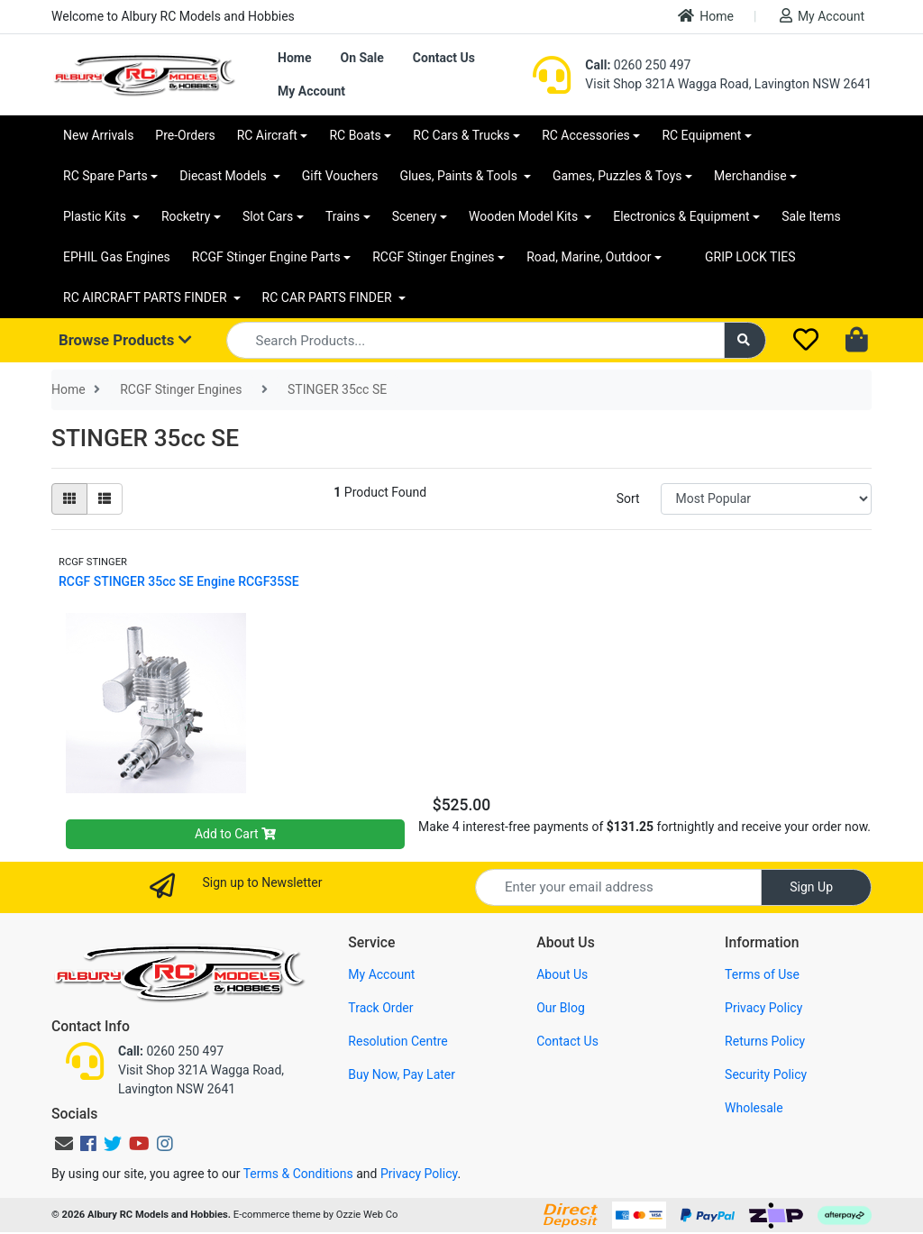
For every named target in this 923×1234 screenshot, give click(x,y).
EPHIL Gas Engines (116, 257)
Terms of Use (762, 974)
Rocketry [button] (185, 216)
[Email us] (64, 1144)
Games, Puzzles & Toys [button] (617, 176)
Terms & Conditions (298, 1173)
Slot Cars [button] (267, 216)
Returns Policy (765, 1041)
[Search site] (745, 340)
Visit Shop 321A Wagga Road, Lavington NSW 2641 (728, 84)
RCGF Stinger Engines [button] (433, 257)
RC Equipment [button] (701, 135)
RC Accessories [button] (586, 135)
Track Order (380, 1008)
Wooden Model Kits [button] (525, 216)
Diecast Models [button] (224, 176)
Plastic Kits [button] (96, 216)
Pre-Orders (185, 135)
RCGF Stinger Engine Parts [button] (266, 257)
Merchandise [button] (750, 176)
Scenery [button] (414, 216)
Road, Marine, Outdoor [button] (588, 257)
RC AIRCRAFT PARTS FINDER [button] (146, 297)
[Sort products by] (766, 499)
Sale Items (811, 216)
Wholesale (754, 1108)
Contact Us (444, 57)
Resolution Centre (397, 1041)
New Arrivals (98, 135)
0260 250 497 (637, 65)
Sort (628, 498)
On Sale (361, 57)
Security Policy (766, 1074)
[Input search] (475, 340)
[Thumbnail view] (69, 499)
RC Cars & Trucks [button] (461, 135)
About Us (562, 974)
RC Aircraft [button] (267, 135)
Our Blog (560, 1008)
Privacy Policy (763, 1008)
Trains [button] (342, 216)
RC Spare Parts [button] (105, 176)
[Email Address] (618, 887)
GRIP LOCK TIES (750, 257)
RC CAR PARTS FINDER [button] (328, 297)
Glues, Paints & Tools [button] (459, 176)
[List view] (105, 499)
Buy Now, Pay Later (401, 1074)
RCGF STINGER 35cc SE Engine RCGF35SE (179, 581)
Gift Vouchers (340, 176)
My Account (822, 15)
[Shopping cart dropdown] (858, 340)
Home (706, 15)
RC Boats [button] (354, 135)
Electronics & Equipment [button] (681, 216)
